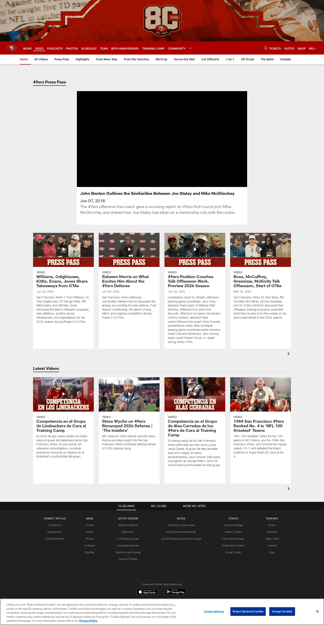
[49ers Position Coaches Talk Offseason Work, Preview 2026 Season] (194, 291)
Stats (272, 552)
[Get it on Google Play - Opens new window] (176, 594)
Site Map (89, 552)
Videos (89, 531)
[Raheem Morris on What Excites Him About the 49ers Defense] (129, 279)
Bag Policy (128, 531)
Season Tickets (233, 531)
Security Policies (128, 558)
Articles (90, 525)
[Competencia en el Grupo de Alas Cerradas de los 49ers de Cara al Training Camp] (194, 424)
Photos (90, 538)
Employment (55, 531)
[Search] (265, 48)
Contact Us (54, 525)
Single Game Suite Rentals (181, 531)
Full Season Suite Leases (181, 525)
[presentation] (289, 354)
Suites (181, 518)
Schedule (272, 531)
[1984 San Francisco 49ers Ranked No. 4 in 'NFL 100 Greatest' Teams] (260, 420)
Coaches (272, 545)
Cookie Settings (214, 611)
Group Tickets (233, 552)
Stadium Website (127, 525)
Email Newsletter (54, 538)
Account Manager (233, 525)
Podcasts (90, 545)
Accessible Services (128, 545)
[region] (162, 612)
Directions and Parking (128, 552)
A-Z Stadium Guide (128, 538)
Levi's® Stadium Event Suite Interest (181, 538)
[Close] (317, 611)
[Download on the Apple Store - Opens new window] (147, 592)
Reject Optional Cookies (248, 611)
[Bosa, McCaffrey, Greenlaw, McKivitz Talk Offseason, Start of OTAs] (260, 279)
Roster (272, 525)
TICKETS (233, 518)
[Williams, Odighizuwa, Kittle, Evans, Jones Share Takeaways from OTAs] (63, 281)
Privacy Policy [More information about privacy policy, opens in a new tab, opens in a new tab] (88, 620)
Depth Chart (272, 538)
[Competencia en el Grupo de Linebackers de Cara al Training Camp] (63, 420)
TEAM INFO (272, 518)
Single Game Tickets (233, 545)
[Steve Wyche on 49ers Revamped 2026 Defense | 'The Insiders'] (129, 416)
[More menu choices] (190, 48)
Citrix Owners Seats (233, 538)
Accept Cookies (282, 611)
